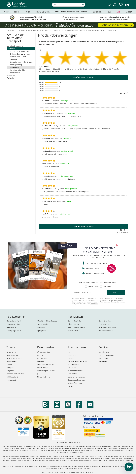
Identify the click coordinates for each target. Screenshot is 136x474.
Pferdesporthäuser (44, 352)
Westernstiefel (42, 324)
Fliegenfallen (14, 67)
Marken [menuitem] (129, 12)
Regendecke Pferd (13, 324)
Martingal (41, 327)
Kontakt (40, 355)
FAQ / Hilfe (72, 368)
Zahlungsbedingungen (76, 380)
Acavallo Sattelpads (106, 331)
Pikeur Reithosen (74, 324)
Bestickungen (104, 352)
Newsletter (103, 361)
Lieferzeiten (72, 374)
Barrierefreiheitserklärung (77, 361)
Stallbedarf (11, 49)
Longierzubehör (12, 355)
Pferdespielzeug (16, 65)
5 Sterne (41, 82)
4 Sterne (41, 84)
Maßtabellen (103, 358)
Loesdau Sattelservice (107, 355)
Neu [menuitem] (109, 12)
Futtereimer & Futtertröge (19, 51)
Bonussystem (42, 358)
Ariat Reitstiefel (104, 324)
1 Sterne (41, 90)
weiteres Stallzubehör (18, 57)
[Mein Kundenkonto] (115, 6)
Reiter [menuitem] (16, 12)
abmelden (94, 304)
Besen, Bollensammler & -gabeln (22, 62)
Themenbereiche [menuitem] (43, 12)
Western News (93, 287)
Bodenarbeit (11, 380)
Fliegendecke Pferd (14, 321)
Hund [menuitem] (27, 12)
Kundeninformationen (76, 371)
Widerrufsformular (75, 383)
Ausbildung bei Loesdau (46, 371)
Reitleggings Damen (14, 331)
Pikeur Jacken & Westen (76, 327)
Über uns (40, 361)
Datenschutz (72, 358)
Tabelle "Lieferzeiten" (84, 468)
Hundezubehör (12, 361)
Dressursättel (12, 327)
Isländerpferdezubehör (15, 374)
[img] (127, 6)
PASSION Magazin (44, 368)
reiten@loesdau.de (74, 442)
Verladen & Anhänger (15, 46)
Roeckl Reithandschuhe (107, 327)
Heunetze (13, 59)
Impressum (72, 355)
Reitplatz (10, 78)
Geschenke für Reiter (14, 358)
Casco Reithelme (105, 321)
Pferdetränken (15, 73)
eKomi (126, 232)
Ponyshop (10, 371)
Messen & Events (43, 377)
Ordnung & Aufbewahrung (20, 54)
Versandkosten (29, 466)
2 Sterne (41, 88)
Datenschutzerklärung (108, 302)
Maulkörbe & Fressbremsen (47, 321)
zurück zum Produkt (83, 77)
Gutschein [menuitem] (97, 12)
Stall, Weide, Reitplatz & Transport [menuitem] (71, 12)
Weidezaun (11, 75)
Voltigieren (11, 368)
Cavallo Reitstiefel (74, 321)
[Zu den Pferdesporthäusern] (109, 4)
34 (60, 82)
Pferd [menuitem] (6, 12)
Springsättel (41, 331)
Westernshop (11, 352)
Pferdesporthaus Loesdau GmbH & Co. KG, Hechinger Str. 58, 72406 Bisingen (70, 472)
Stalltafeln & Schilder (17, 70)
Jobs (38, 374)
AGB (69, 352)
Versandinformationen (76, 377)
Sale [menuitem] (118, 12)
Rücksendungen (74, 364)
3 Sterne (41, 86)
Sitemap (71, 386)
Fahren (9, 364)
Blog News (107, 287)
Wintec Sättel (73, 331)
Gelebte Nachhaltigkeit (45, 364)
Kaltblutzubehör (13, 377)
